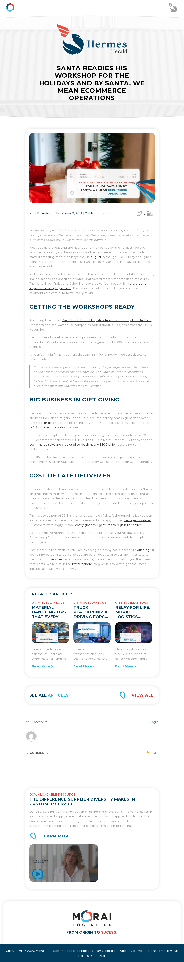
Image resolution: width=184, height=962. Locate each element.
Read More (42, 666)
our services (54, 559)
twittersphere (82, 564)
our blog (143, 550)
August (96, 257)
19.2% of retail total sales (47, 427)
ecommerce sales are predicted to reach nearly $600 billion (73, 444)
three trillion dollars (43, 422)
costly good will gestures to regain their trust (108, 525)
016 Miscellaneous (99, 213)
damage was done (137, 520)
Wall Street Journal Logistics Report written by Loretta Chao (106, 320)
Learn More (56, 836)
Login (154, 722)
